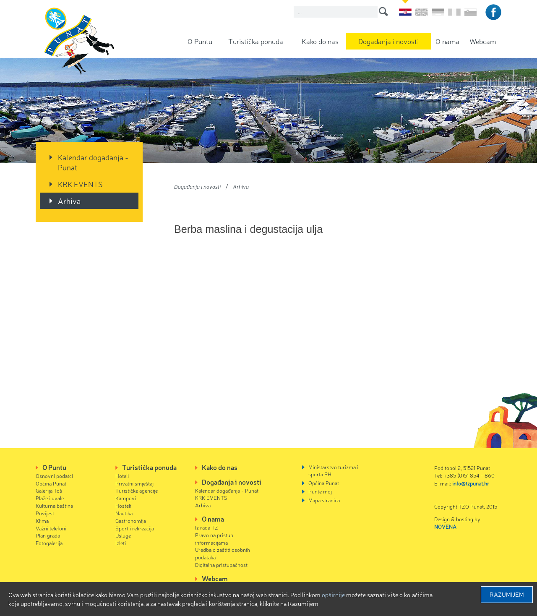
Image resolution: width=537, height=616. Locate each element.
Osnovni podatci (54, 475)
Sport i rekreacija (134, 528)
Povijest (45, 513)
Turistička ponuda (255, 41)
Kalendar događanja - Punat (93, 162)
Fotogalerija (49, 542)
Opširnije (333, 594)
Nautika (124, 513)
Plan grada (48, 535)
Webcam (482, 41)
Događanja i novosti (388, 41)
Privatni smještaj (134, 483)
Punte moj (320, 491)
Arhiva (69, 201)
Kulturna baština (54, 505)
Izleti (120, 542)
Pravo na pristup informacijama (214, 538)
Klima (42, 520)
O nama (447, 41)
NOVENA (445, 526)
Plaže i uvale (50, 497)
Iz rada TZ (206, 527)
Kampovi (125, 497)
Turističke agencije (136, 490)
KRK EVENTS (80, 184)
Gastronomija (130, 520)
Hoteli (122, 475)
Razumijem (507, 594)
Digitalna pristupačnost (221, 564)
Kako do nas (320, 41)
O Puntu (200, 41)
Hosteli (123, 505)
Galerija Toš (49, 490)
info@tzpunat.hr (470, 483)
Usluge (123, 535)
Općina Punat (51, 483)
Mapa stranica (324, 500)
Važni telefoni (51, 528)
